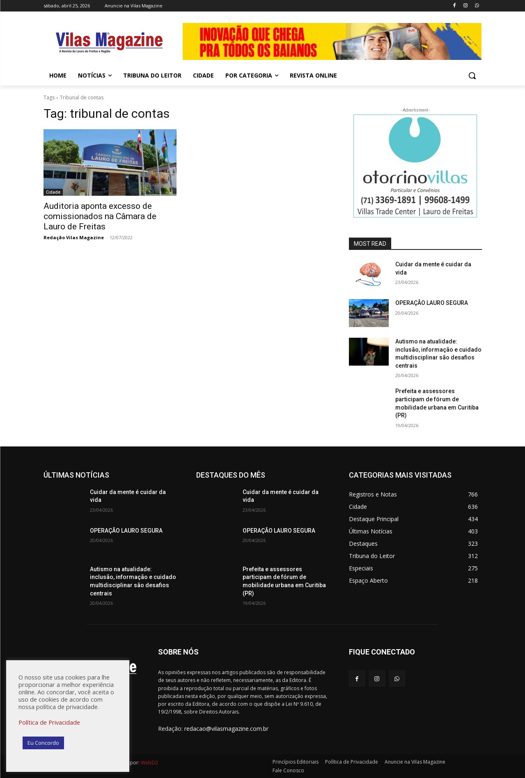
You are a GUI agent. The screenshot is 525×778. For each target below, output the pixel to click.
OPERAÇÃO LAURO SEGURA (431, 303)
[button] (472, 75)
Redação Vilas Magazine (74, 237)
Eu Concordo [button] (43, 742)
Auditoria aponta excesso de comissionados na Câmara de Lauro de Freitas (100, 216)
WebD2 (149, 762)
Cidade (53, 192)
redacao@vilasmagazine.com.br (226, 728)
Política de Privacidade (49, 722)
